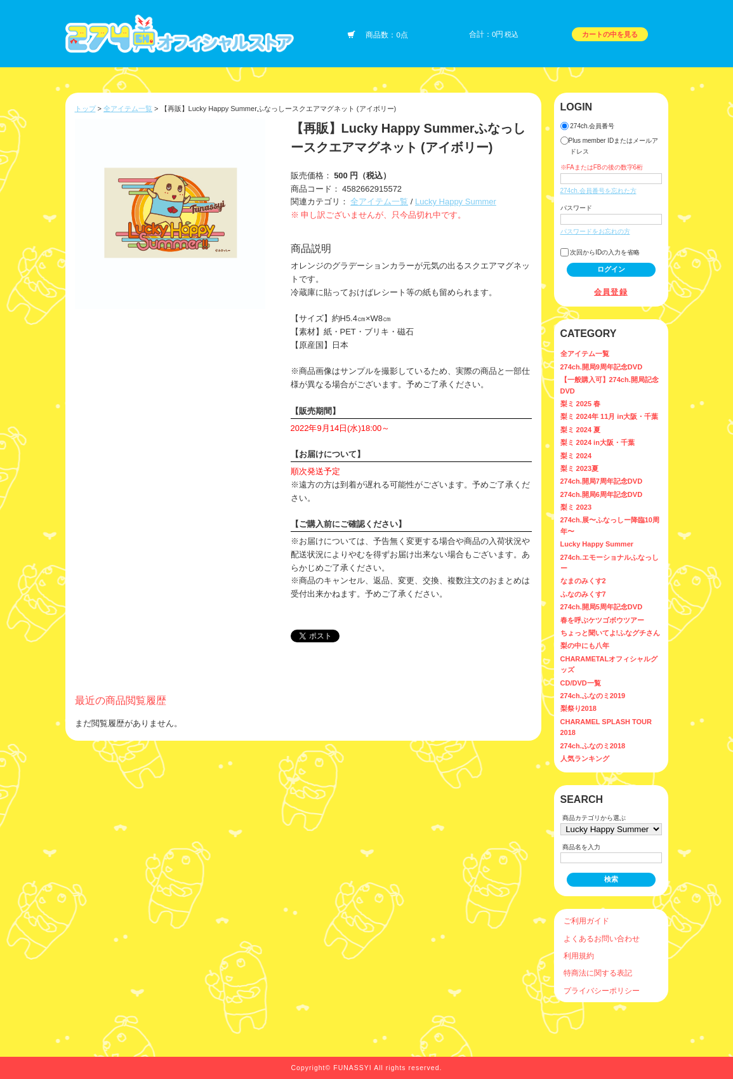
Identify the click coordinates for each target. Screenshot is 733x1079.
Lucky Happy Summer (455, 201)
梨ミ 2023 (576, 507)
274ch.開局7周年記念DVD (601, 481)
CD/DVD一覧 (580, 683)
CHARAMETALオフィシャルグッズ (609, 664)
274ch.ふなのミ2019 (593, 695)
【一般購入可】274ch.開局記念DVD (609, 385)
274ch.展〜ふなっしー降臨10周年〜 (609, 525)
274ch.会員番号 (587, 126)
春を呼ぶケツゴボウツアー (602, 620)
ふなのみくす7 (583, 594)
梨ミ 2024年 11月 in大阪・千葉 (609, 416)
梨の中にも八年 (584, 645)
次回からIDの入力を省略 (600, 252)
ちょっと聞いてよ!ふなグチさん (610, 633)
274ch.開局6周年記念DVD (601, 494)
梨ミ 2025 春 (580, 403)
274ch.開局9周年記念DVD (601, 367)
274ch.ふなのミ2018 (593, 746)
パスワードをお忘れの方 (595, 231)
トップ (85, 108)
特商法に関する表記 (598, 973)
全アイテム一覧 (127, 108)
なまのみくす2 (583, 581)
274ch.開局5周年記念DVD (601, 607)
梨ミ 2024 (576, 456)
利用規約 (579, 955)
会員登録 (611, 292)
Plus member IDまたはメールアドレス (609, 145)
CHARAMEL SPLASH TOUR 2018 (606, 727)
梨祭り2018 (578, 708)
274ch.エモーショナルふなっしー (609, 562)
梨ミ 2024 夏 (580, 430)
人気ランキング (584, 758)
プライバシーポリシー (602, 990)
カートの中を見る (610, 34)
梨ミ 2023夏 (579, 468)
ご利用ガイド (586, 921)
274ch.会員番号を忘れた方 (598, 190)
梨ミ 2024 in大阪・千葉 (597, 442)
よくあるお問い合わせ (602, 938)
